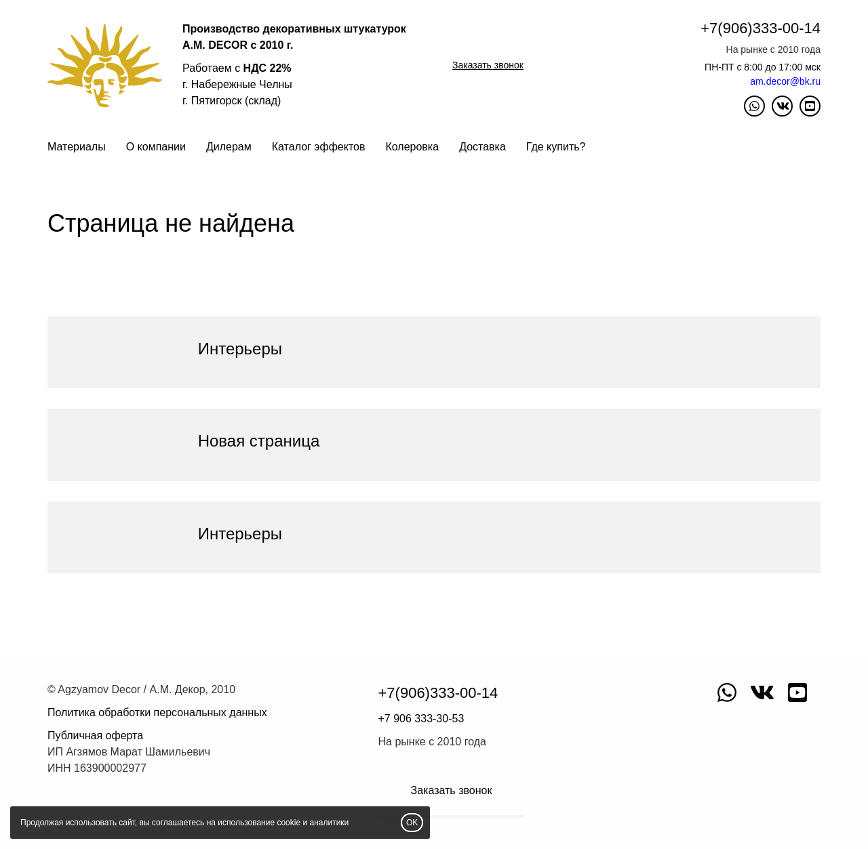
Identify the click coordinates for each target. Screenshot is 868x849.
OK (412, 822)
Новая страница (259, 441)
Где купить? (556, 146)
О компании (156, 146)
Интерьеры (240, 348)
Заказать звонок (488, 65)
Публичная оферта (95, 735)
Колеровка (412, 146)
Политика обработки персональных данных (157, 712)
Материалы (76, 146)
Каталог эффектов (319, 146)
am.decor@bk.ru (785, 81)
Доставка (482, 146)
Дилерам (229, 146)
